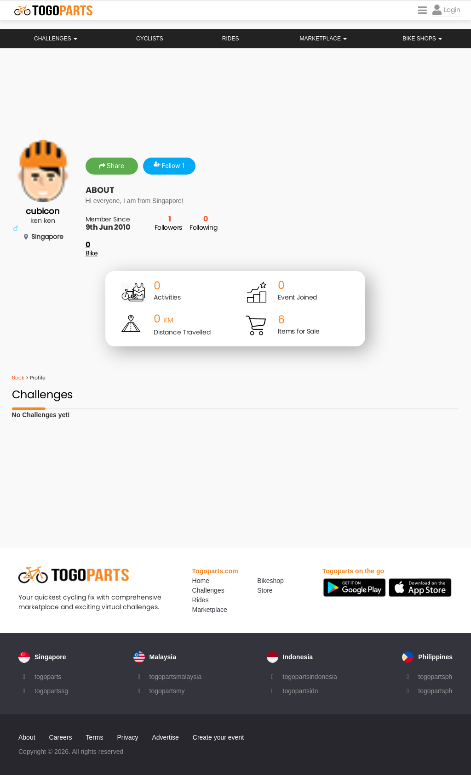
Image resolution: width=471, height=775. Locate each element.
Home (200, 580)
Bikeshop (270, 580)
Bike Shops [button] (422, 38)
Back (18, 377)
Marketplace (209, 609)
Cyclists (149, 38)
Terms (94, 737)
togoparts (47, 676)
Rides (230, 38)
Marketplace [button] (323, 38)
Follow (169, 166)
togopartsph (435, 676)
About (26, 737)
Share (111, 166)
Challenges (55, 38)
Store (264, 590)
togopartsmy (167, 691)
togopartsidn (300, 691)
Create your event (218, 737)
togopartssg (51, 691)
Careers (60, 737)
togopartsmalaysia (175, 676)
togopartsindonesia (310, 676)
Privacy (127, 737)
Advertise (165, 737)
